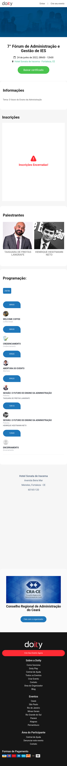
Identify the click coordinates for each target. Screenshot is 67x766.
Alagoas (33, 721)
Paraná (33, 718)
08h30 (11, 329)
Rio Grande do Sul (33, 715)
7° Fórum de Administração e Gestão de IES (33, 48)
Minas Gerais (33, 711)
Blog (33, 689)
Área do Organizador (33, 686)
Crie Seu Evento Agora (33, 653)
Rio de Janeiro (33, 708)
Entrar (42, 3)
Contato (33, 682)
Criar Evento (33, 679)
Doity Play (33, 668)
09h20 (11, 378)
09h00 (11, 354)
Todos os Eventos (33, 675)
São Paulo (33, 704)
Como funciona (33, 665)
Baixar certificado (33, 69)
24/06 (7, 291)
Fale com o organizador (33, 619)
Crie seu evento (57, 3)
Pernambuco (33, 725)
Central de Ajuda (33, 672)
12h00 (11, 433)
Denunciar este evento (33, 740)
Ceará (33, 701)
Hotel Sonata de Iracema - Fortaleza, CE (35, 61)
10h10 (11, 406)
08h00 (11, 305)
